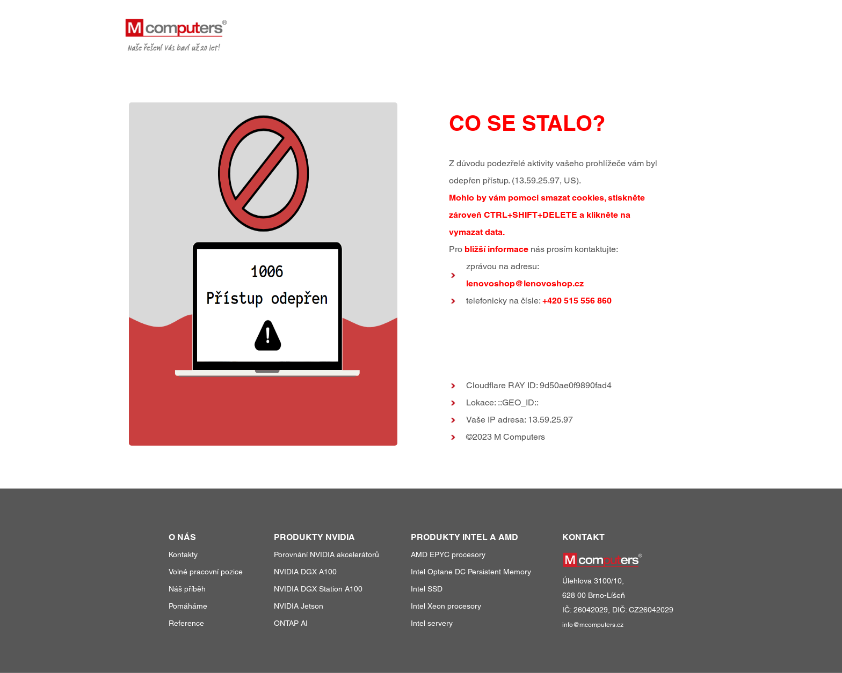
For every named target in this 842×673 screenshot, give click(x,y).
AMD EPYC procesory (448, 554)
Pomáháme (188, 606)
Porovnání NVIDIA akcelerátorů (326, 554)
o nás (652, 26)
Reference (186, 623)
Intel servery (432, 623)
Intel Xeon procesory (446, 606)
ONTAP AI (291, 623)
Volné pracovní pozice (206, 571)
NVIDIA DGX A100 (305, 571)
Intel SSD (426, 589)
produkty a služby (520, 26)
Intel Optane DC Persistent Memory (471, 571)
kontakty (697, 26)
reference (603, 26)
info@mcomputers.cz (592, 624)
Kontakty (183, 554)
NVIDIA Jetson (298, 606)
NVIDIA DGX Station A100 (318, 589)
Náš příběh (187, 589)
